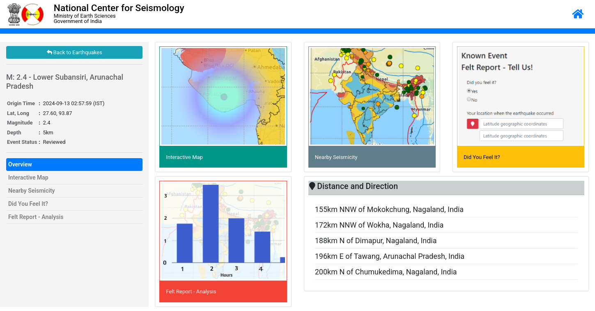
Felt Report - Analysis (35, 217)
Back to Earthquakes (74, 52)
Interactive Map (28, 177)
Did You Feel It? (28, 203)
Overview (20, 164)
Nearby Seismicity (31, 190)
